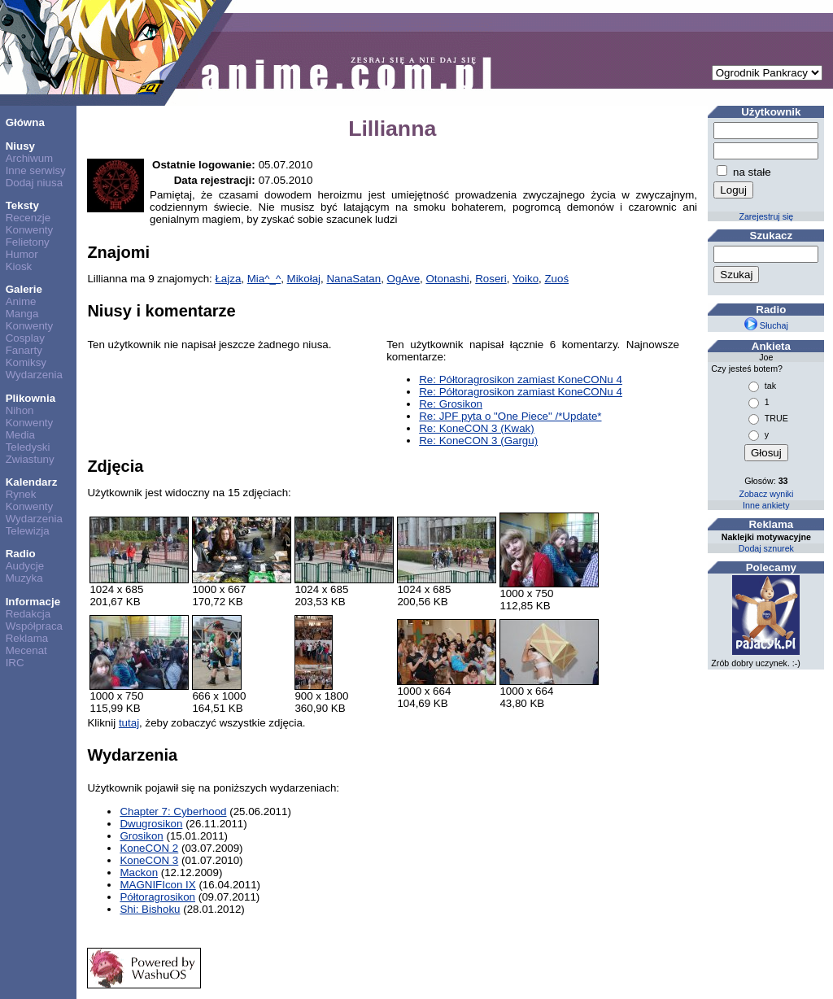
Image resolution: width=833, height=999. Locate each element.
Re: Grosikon (450, 404)
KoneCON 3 (149, 860)
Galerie (24, 289)
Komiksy (26, 362)
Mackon (139, 872)
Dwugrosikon (151, 824)
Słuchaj (766, 325)
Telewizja (28, 531)
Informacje (33, 601)
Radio (21, 553)
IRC (15, 663)
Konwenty (30, 230)
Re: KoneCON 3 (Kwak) (476, 428)
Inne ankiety (766, 505)
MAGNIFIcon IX (157, 885)
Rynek (21, 494)
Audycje (25, 566)
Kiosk (19, 266)
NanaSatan (353, 279)
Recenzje (28, 218)
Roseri (491, 279)
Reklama (27, 638)
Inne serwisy (36, 170)
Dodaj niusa (34, 183)
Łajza (228, 279)
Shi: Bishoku (150, 909)
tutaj (129, 723)
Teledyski (28, 447)
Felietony (28, 242)
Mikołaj (304, 279)
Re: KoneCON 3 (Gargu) (478, 440)
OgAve (404, 279)
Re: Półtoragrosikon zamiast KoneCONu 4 (520, 379)
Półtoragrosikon (157, 897)
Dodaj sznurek (766, 548)
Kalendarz (32, 482)
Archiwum (30, 158)
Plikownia (30, 398)
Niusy (20, 146)
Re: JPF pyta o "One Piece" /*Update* (510, 416)
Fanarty (24, 350)
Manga (22, 314)
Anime (21, 301)
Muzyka (24, 578)
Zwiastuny (30, 459)
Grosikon (141, 836)
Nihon (20, 410)
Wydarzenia (34, 375)
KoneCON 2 (149, 848)
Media (20, 435)
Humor (22, 254)
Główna (25, 122)
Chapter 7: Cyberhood (173, 811)
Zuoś (556, 279)
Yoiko (525, 279)
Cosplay (25, 338)
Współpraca (34, 626)
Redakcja (28, 614)
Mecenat (26, 650)
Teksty (22, 205)
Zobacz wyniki (766, 494)
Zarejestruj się (766, 216)
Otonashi (447, 279)
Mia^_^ (264, 279)
